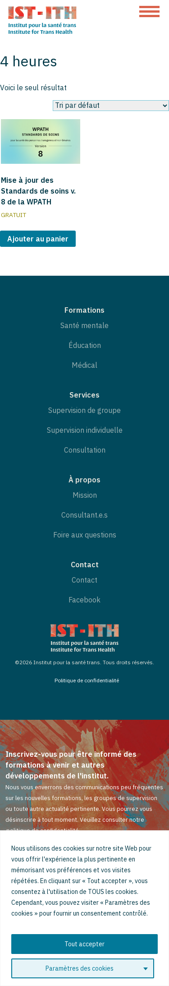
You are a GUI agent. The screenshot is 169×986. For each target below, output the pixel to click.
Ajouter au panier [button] (38, 238)
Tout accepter (84, 944)
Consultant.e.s (84, 514)
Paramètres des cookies (80, 968)
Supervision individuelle (85, 430)
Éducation (85, 345)
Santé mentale (84, 325)
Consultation (84, 449)
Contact (84, 579)
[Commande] (111, 105)
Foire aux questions (84, 534)
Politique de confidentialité (87, 680)
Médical (84, 365)
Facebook (84, 599)
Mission (85, 495)
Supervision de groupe (84, 410)
